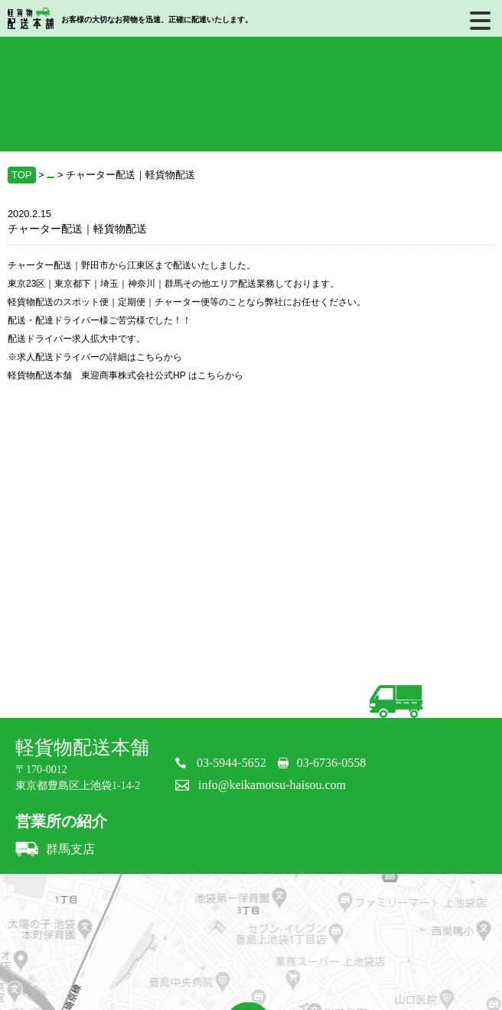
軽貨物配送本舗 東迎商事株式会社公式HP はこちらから (125, 375)
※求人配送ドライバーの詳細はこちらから (95, 357)
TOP (21, 174)
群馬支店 (55, 849)
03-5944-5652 (231, 762)
